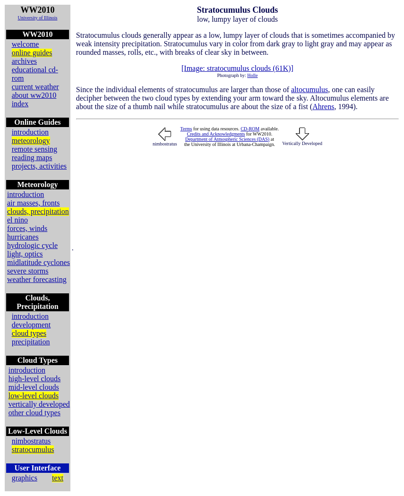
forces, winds (27, 228)
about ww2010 (34, 95)
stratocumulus (33, 449)
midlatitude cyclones (38, 262)
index (20, 104)
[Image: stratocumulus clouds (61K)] (237, 68)
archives (24, 61)
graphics (24, 478)
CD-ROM (250, 128)
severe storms (28, 271)
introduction (30, 132)
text (57, 478)
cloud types (29, 333)
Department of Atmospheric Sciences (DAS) (227, 139)
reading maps (32, 158)
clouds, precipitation (38, 211)
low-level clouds (34, 396)
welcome (25, 44)
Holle (252, 75)
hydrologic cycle (32, 245)
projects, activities (39, 166)
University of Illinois (37, 17)
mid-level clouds (34, 387)
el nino (17, 220)
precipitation (31, 342)
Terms (186, 128)
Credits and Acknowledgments (216, 134)
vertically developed (39, 404)
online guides (32, 53)
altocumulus (309, 90)
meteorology (31, 141)
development (31, 325)
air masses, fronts (33, 203)
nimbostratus (31, 441)
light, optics (25, 254)
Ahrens (323, 107)
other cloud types (34, 413)
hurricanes (23, 237)
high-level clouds (35, 379)
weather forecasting (37, 279)
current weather (35, 87)
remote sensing (34, 149)
